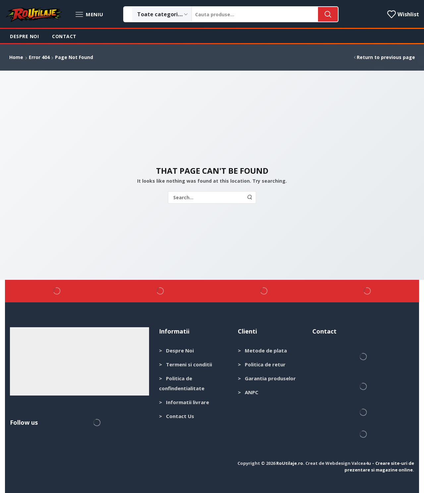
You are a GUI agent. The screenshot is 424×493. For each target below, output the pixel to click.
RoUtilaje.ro (289, 463)
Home (16, 57)
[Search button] (328, 14)
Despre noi (24, 36)
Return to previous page (386, 57)
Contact (64, 36)
